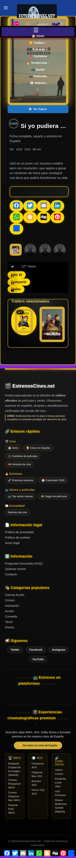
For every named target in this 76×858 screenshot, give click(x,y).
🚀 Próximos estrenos (20, 480)
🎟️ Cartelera (38, 56)
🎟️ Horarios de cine (19, 464)
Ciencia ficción (14, 595)
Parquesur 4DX (37, 765)
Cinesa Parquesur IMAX (14, 783)
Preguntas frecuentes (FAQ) (24, 563)
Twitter (15, 649)
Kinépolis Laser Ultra (60, 782)
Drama (9, 627)
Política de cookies (17, 537)
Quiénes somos (15, 569)
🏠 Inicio (38, 36)
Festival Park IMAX (13, 809)
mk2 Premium (60, 793)
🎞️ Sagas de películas (54, 496)
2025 (19, 149)
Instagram (58, 649)
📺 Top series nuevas (20, 496)
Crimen (10, 600)
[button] (60, 324)
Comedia (11, 616)
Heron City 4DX (37, 791)
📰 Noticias (38, 83)
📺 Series (38, 69)
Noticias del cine (17, 512)
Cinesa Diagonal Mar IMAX (14, 796)
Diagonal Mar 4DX (36, 774)
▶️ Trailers (38, 42)
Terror (9, 622)
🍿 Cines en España (38, 447)
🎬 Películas (38, 76)
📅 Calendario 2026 (53, 480)
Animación (12, 605)
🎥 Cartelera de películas (22, 456)
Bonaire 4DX (36, 783)
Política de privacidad (19, 532)
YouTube (38, 659)
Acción (9, 611)
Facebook (35, 649)
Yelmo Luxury (59, 771)
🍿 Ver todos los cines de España (38, 745)
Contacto (11, 574)
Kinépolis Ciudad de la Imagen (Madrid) (14, 769)
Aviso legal (12, 543)
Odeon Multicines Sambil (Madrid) (61, 806)
